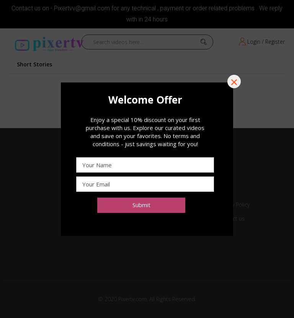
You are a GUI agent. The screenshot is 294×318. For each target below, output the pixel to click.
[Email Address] (145, 184)
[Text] (145, 99)
